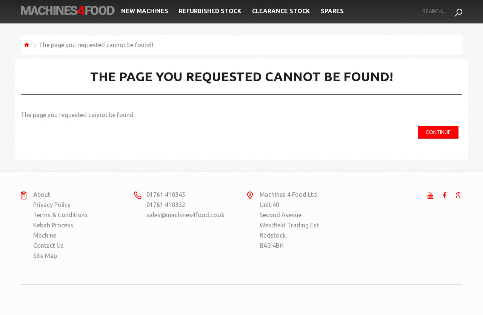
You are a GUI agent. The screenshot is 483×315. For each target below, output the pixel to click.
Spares (332, 11)
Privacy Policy (52, 204)
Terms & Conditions (60, 215)
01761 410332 (165, 204)
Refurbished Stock (210, 11)
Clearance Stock (281, 11)
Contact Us (48, 245)
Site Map (45, 255)
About (41, 194)
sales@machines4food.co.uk (175, 215)
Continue (438, 132)
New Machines (144, 11)
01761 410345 (165, 194)
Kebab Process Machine (53, 230)
